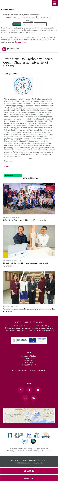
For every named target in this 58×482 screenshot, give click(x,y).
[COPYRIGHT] (42, 460)
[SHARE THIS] (29, 471)
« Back (6, 166)
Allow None (28, 24)
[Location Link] (29, 422)
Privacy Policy (20, 42)
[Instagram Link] (21, 390)
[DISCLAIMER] (16, 460)
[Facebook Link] (29, 390)
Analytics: (44, 17)
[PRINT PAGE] (29, 478)
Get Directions (20, 371)
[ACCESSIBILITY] (38, 463)
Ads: (27, 20)
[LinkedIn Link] (25, 398)
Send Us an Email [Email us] (39, 371)
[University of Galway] (10, 49)
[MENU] (55, 3)
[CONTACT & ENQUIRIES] (23, 463)
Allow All (18, 24)
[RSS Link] (34, 398)
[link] (10, 435)
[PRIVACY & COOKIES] (29, 460)
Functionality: (11, 17)
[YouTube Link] (38, 390)
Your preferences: (29, 17)
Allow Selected (41, 24)
